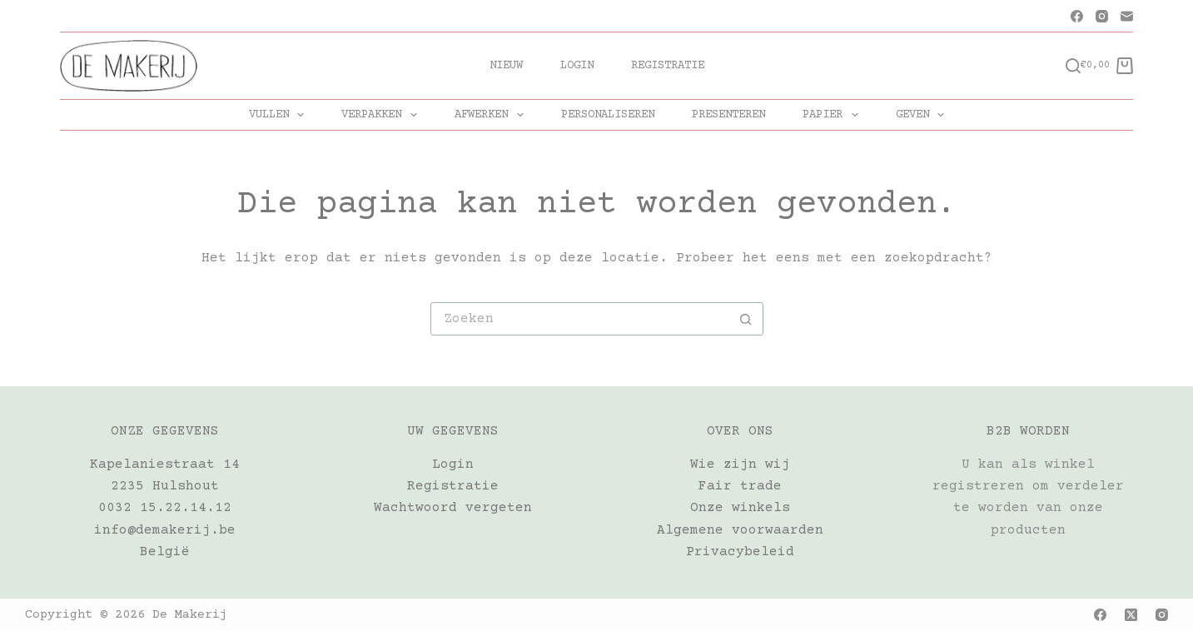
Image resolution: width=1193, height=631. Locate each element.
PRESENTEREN (728, 115)
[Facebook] (1077, 16)
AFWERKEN (492, 115)
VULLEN (280, 115)
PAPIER (834, 115)
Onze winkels (740, 507)
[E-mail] (1127, 16)
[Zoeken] (1073, 65)
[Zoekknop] (746, 318)
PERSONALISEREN (607, 115)
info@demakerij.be (165, 530)
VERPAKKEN (382, 115)
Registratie (667, 65)
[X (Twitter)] (1131, 615)
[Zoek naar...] (580, 318)
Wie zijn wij (740, 464)
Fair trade (740, 486)
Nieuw (506, 65)
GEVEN (924, 115)
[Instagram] (1102, 16)
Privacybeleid (740, 551)
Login (577, 65)
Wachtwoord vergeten (453, 507)
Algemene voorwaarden (740, 530)
